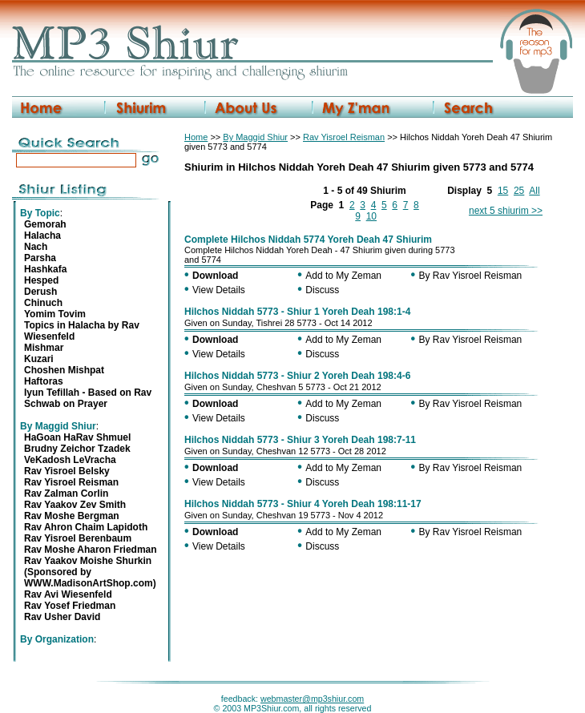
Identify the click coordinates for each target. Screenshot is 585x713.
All (534, 190)
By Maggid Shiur (255, 137)
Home (196, 137)
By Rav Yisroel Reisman (470, 275)
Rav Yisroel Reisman (344, 137)
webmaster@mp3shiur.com (312, 698)
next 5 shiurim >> (506, 210)
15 (503, 190)
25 (519, 190)
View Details (218, 290)
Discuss (322, 290)
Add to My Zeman (343, 275)
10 (371, 216)
